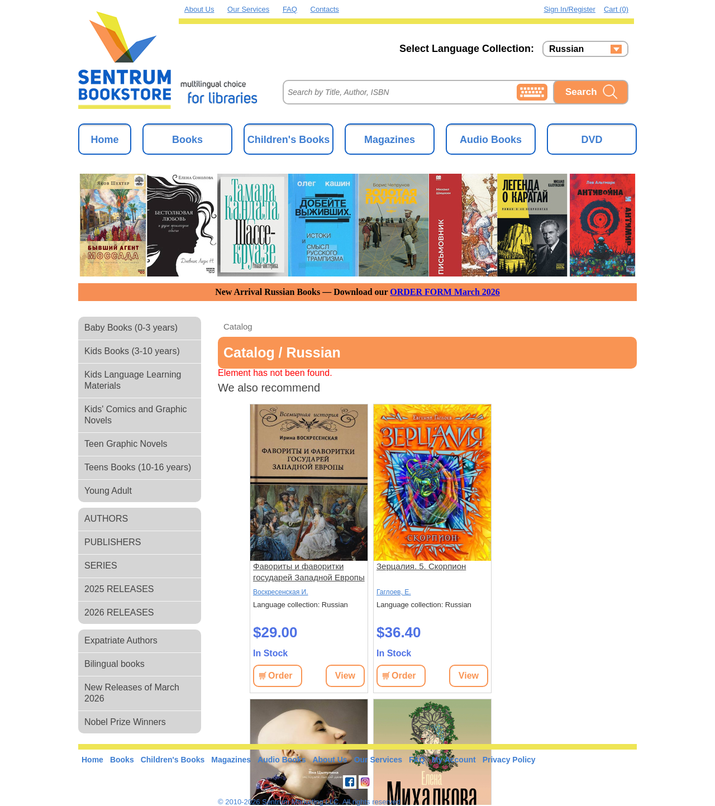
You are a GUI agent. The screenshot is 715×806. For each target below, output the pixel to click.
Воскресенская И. (280, 592)
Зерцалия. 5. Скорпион (421, 566)
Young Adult (108, 490)
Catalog (237, 326)
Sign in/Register (569, 9)
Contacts (325, 9)
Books (187, 139)
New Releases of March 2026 (131, 693)
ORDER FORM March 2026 (445, 292)
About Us (199, 9)
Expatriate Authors (121, 640)
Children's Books (288, 139)
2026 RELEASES (119, 612)
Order (280, 675)
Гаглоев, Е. (393, 592)
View (345, 675)
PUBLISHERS (112, 542)
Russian (566, 49)
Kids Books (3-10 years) (132, 351)
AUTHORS (106, 518)
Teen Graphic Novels (126, 444)
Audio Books (491, 139)
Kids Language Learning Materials (132, 380)
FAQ (290, 9)
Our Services (248, 9)
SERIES (100, 565)
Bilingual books (114, 664)
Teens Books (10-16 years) (137, 467)
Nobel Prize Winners (125, 722)
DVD (591, 139)
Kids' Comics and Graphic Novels (135, 414)
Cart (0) (616, 9)
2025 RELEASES (119, 589)
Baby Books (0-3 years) (131, 327)
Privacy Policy (509, 759)
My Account (454, 759)
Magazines (389, 139)
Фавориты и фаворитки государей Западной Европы (309, 571)
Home (104, 139)
